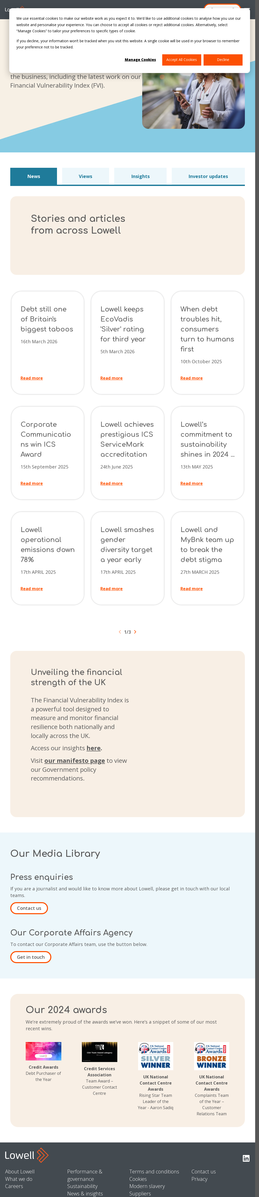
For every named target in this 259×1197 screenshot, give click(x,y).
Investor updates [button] (208, 176)
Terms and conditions (154, 1171)
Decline (223, 59)
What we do (18, 1178)
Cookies (138, 1178)
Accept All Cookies (181, 59)
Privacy (199, 1178)
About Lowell (20, 1171)
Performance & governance (84, 1175)
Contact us (29, 908)
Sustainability (82, 1186)
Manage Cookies (140, 59)
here (94, 748)
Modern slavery (147, 1186)
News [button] (33, 176)
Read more (32, 378)
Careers (14, 1186)
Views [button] (85, 176)
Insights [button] (140, 176)
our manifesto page (74, 760)
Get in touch (31, 957)
